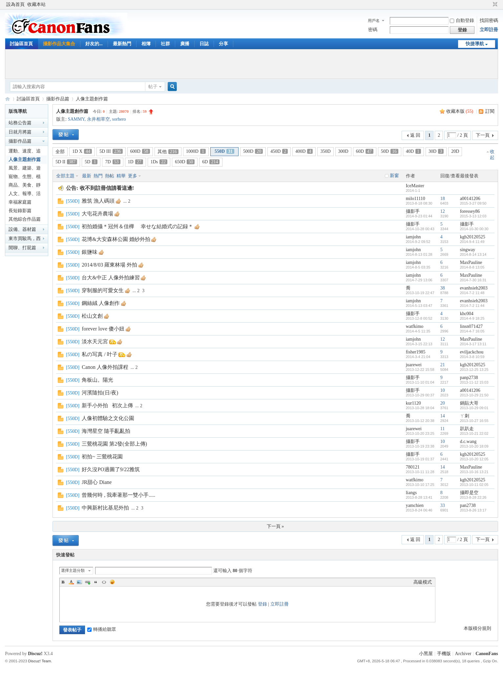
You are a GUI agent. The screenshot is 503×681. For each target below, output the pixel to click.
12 (442, 211)
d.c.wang (468, 441)
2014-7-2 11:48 (472, 293)
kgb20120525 (472, 236)
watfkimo (415, 326)
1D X (82, 151)
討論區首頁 (21, 43)
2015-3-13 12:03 (473, 216)
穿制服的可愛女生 (103, 290)
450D (279, 151)
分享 (223, 43)
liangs (411, 492)
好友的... (94, 43)
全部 (60, 151)
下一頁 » (275, 526)
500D (253, 151)
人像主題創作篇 (92, 98)
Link (87, 582)
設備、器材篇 (22, 229)
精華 (121, 175)
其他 (167, 151)
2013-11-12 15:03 (474, 382)
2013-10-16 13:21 (474, 472)
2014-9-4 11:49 (472, 242)
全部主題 (65, 175)
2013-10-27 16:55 (474, 421)
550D (224, 151)
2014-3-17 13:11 (473, 344)
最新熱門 (122, 43)
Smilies (112, 582)
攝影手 (413, 211)
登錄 (262, 604)
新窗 (394, 175)
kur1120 (413, 403)
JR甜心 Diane (97, 482)
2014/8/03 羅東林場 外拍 (109, 265)
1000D (196, 151)
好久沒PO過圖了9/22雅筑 (111, 469)
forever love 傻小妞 (103, 328)
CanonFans (7, 99)
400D (304, 151)
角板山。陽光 (97, 380)
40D (413, 151)
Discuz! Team (39, 661)
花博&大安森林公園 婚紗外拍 (116, 239)
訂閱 (489, 111)
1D (135, 161)
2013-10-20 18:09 (474, 446)
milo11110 (415, 198)
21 (442, 364)
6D (211, 161)
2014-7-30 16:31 (473, 280)
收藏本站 (36, 4)
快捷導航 (475, 43)
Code (104, 582)
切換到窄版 (494, 5)
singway (467, 249)
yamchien (415, 505)
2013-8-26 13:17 (473, 510)
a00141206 (470, 198)
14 (442, 415)
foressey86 (470, 211)
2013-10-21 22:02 (474, 433)
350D (325, 151)
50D (389, 151)
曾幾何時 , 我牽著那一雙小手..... (118, 495)
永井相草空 (98, 119)
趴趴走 (467, 428)
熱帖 (109, 175)
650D (185, 161)
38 (442, 288)
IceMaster (415, 185)
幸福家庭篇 (20, 202)
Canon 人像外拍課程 (105, 367)
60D (364, 151)
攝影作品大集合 (59, 43)
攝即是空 (469, 492)
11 (442, 428)
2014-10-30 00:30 (474, 229)
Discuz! (35, 653)
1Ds (159, 161)
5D (91, 161)
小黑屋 (426, 653)
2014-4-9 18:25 (472, 318)
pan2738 (468, 505)
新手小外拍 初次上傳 (107, 405)
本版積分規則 (477, 628)
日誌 (204, 43)
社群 (165, 43)
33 (442, 505)
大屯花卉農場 (97, 213)
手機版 (444, 653)
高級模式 (422, 582)
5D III (111, 151)
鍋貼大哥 (469, 403)
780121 (413, 467)
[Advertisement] (251, 64)
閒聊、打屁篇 (22, 247)
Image (79, 582)
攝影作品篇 (57, 98)
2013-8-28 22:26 (473, 497)
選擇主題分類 (73, 570)
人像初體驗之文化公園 (108, 418)
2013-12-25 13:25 (474, 369)
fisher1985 (416, 352)
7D (112, 161)
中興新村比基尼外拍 (105, 508)
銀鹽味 (89, 252)
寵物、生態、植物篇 (25, 177)
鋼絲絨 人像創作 (101, 303)
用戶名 (374, 20)
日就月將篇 (20, 132)
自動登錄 (462, 20)
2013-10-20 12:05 (474, 459)
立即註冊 (489, 29)
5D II (66, 161)
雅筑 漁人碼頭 (98, 201)
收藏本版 (459, 111)
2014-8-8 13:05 (472, 267)
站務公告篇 (20, 122)
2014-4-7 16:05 (472, 331)
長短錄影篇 (20, 210)
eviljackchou (472, 352)
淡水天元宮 (95, 341)
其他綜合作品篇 (25, 219)
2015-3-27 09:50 (473, 203)
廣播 (184, 43)
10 (442, 390)
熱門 (98, 175)
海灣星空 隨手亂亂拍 (106, 431)
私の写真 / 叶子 (99, 354)
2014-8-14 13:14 (473, 254)
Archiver (463, 653)
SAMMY (76, 119)
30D (436, 151)
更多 (132, 175)
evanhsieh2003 (474, 288)
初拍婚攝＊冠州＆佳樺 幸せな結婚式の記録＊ (137, 226)
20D (455, 151)
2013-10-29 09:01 (474, 408)
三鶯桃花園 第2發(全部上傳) (114, 444)
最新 (86, 175)
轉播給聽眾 (101, 629)
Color (71, 582)
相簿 (146, 43)
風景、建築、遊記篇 (25, 169)
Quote (96, 582)
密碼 (372, 29)
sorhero (119, 119)
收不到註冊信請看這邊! (107, 188)
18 (442, 198)
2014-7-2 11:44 (472, 306)
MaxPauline (471, 262)
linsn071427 (471, 326)
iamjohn (413, 236)
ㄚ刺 (464, 415)
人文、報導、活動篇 (25, 194)
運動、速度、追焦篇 (25, 152)
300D (343, 151)
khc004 (466, 313)
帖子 (152, 86)
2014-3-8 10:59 (472, 357)
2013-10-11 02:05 (474, 485)
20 (442, 403)
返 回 (415, 135)
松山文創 (92, 316)
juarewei (414, 364)
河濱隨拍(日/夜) (100, 392)
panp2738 (469, 377)
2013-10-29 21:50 (474, 395)
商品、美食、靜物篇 (25, 186)
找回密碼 (489, 20)
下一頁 (483, 135)
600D (140, 151)
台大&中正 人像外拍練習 (110, 277)
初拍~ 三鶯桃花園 (102, 456)
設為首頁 (15, 4)
